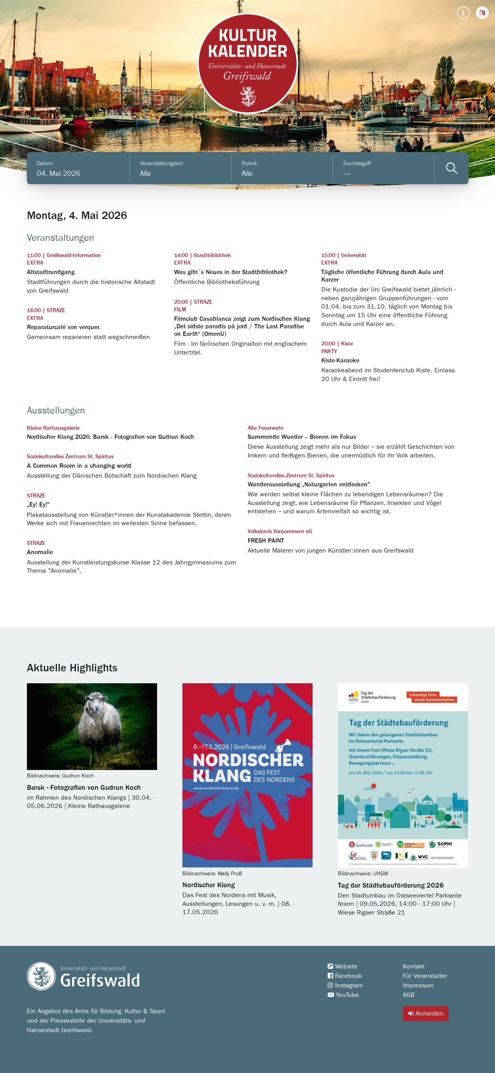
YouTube (343, 995)
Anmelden (426, 1013)
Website (342, 966)
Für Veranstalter (425, 976)
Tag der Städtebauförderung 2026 (391, 885)
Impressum (418, 985)
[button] (482, 12)
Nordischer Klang (208, 885)
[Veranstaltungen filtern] (451, 168)
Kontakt (414, 966)
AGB (409, 995)
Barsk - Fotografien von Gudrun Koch (84, 787)
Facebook (345, 976)
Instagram (345, 985)
